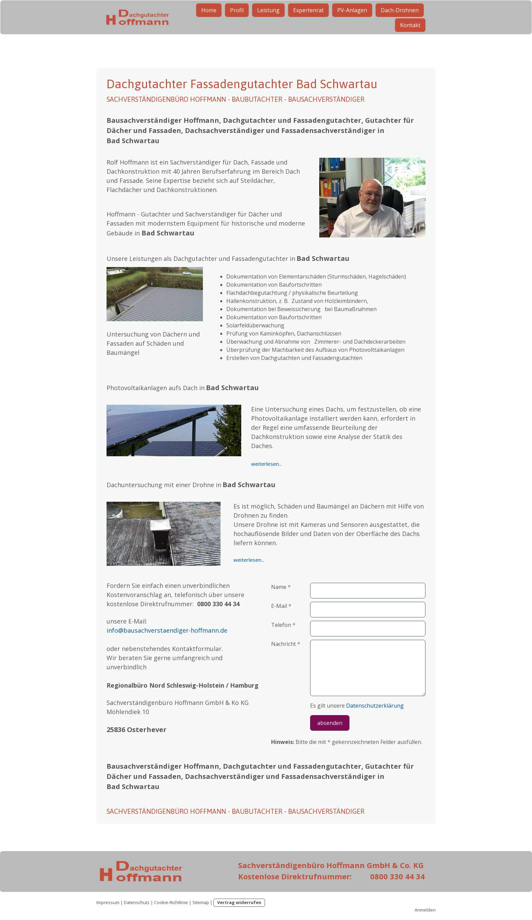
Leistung (268, 19)
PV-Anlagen (352, 19)
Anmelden (425, 910)
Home (208, 19)
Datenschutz (137, 902)
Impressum (107, 902)
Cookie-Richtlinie (171, 902)
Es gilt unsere (357, 705)
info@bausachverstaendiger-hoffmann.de (167, 630)
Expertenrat (308, 19)
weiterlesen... (266, 463)
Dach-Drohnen (400, 19)
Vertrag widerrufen (239, 902)
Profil (237, 19)
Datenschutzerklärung (375, 705)
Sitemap (200, 902)
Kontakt (410, 34)
